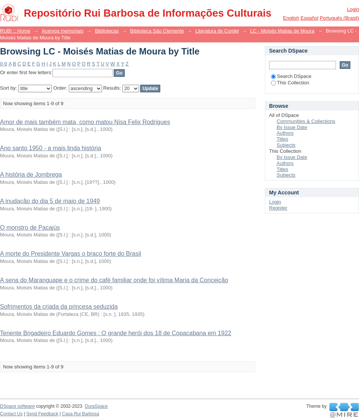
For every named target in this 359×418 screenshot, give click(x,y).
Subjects (286, 145)
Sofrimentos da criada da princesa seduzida (59, 306)
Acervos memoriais (63, 31)
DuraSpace (96, 406)
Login (353, 9)
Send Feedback (42, 413)
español (309, 18)
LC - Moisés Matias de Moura (282, 31)
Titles (282, 139)
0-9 (3, 64)
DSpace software (17, 406)
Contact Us (11, 413)
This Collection (290, 82)
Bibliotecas (107, 31)
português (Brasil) (339, 18)
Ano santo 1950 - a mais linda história (50, 148)
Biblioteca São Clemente (157, 31)
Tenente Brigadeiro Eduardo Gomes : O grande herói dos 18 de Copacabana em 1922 (115, 333)
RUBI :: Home (15, 31)
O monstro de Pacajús (30, 227)
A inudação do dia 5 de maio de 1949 (50, 201)
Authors (285, 133)
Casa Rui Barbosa (80, 413)
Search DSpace (291, 76)
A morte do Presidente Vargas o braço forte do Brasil (70, 253)
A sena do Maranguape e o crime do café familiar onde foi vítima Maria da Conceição (114, 280)
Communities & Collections (306, 121)
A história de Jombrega (31, 174)
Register (278, 208)
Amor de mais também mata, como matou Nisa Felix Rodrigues (85, 122)
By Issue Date (292, 127)
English (291, 18)
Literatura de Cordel (217, 31)
